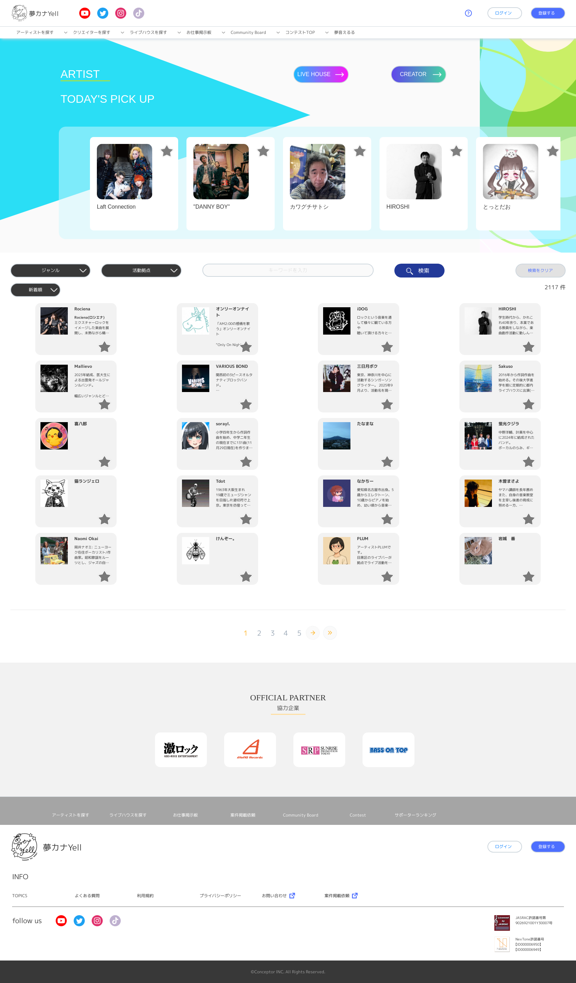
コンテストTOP (300, 32)
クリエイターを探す (91, 32)
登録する (546, 13)
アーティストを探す (35, 32)
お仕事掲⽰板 (198, 32)
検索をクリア (540, 270)
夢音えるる (344, 32)
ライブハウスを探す (148, 32)
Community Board (248, 32)
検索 (419, 271)
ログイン (503, 13)
